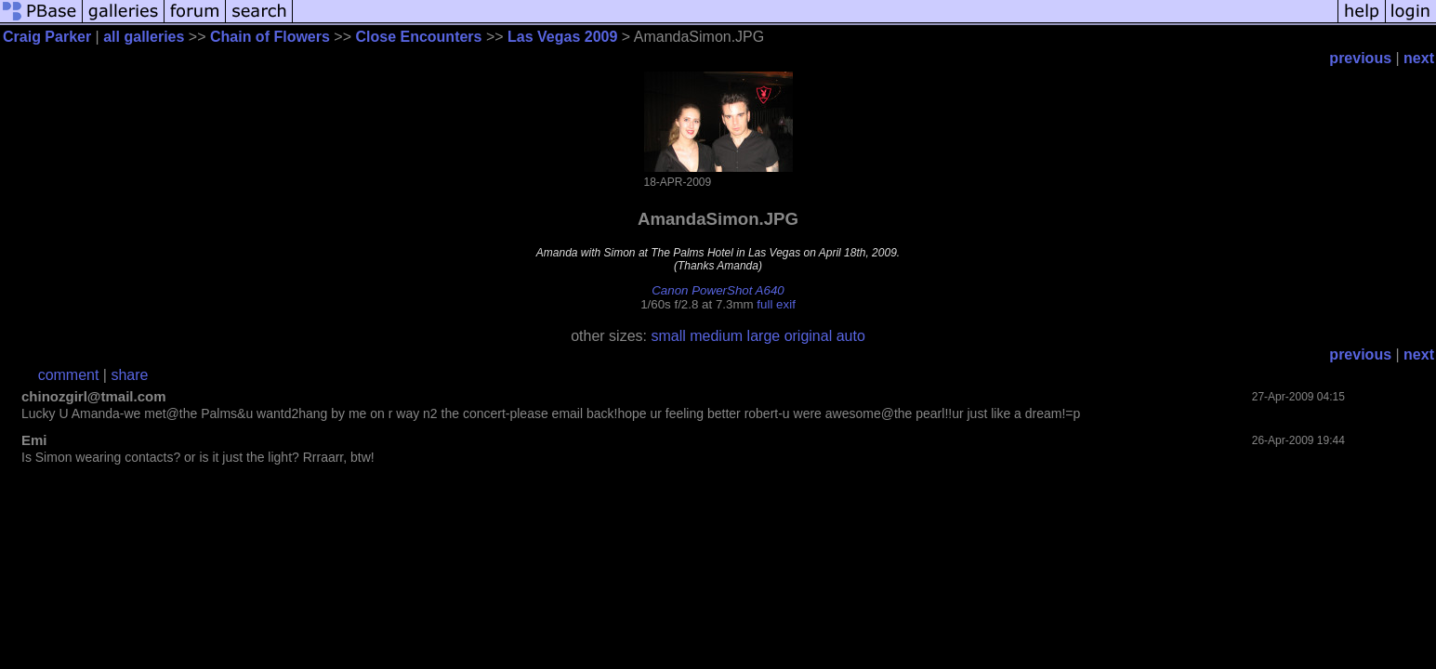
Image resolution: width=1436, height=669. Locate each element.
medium (716, 336)
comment (68, 375)
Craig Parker (47, 37)
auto (851, 336)
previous (1360, 58)
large (764, 336)
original (808, 336)
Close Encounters (418, 37)
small (668, 336)
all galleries (143, 37)
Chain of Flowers (270, 37)
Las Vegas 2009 (562, 37)
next (1418, 58)
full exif (776, 304)
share (129, 375)
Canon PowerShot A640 (718, 290)
